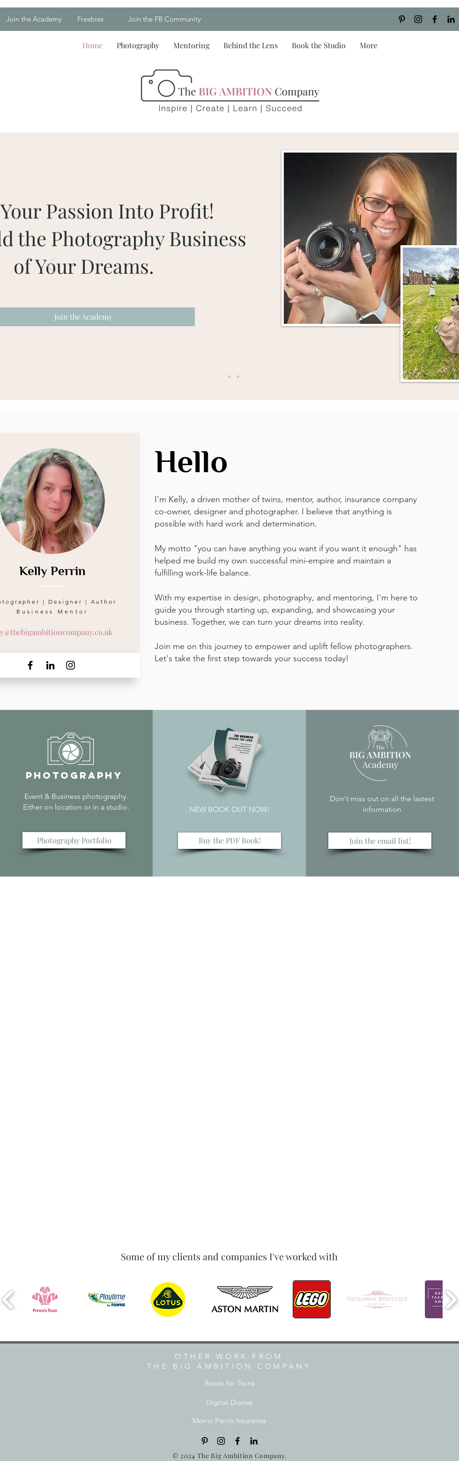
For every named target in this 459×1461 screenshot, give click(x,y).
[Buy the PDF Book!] (229, 841)
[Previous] (51, 266)
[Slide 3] (238, 376)
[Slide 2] (229, 376)
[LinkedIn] (451, 19)
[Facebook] (30, 665)
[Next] (408, 266)
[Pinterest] (402, 19)
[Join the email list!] (379, 841)
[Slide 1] (221, 376)
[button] (138, 45)
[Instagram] (418, 19)
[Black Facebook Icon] (434, 19)
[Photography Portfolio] (74, 840)
